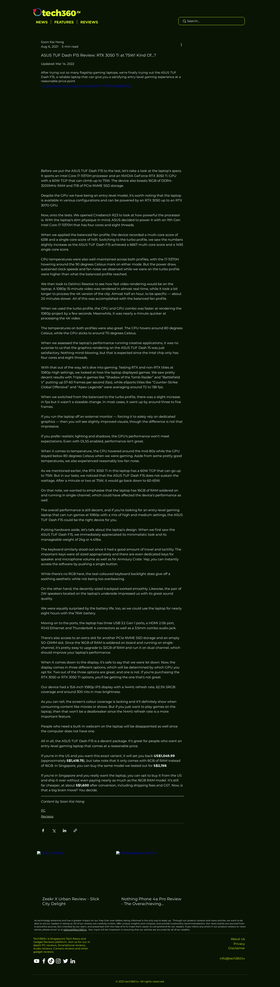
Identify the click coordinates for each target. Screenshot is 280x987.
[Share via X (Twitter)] (54, 830)
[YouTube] (36, 961)
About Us (238, 939)
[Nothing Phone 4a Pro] (152, 871)
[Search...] (211, 21)
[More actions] (181, 44)
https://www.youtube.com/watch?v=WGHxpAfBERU (86, 86)
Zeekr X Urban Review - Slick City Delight (70, 901)
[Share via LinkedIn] (64, 830)
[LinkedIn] (72, 961)
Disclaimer (236, 948)
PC (43, 810)
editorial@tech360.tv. (75, 929)
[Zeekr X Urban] (73, 871)
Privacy (239, 944)
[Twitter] (65, 961)
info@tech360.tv (232, 958)
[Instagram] (58, 961)
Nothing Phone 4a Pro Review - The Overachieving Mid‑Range (151, 901)
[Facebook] (44, 961)
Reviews (47, 816)
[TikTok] (51, 961)
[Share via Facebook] (43, 830)
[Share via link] (75, 830)
